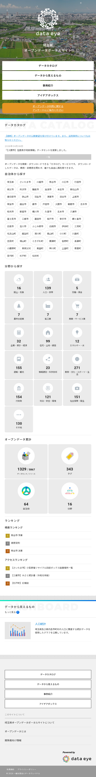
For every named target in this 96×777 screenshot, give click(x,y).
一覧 (48, 157)
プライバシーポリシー (27, 769)
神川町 (52, 248)
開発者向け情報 (13, 740)
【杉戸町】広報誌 (20, 583)
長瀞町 (77, 241)
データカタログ (48, 65)
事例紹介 (48, 85)
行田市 (77, 182)
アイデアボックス (48, 95)
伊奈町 (65, 226)
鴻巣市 (50, 196)
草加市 (10, 204)
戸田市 (46, 204)
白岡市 (52, 226)
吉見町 (10, 241)
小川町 (63, 233)
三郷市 (25, 218)
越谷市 (23, 204)
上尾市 (75, 196)
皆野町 (65, 241)
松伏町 (35, 255)
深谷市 (63, 196)
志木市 (83, 204)
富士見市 (11, 218)
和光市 (10, 211)
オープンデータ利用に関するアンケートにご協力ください (48, 108)
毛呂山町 (11, 233)
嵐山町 (50, 233)
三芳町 (77, 226)
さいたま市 (25, 182)
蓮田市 (37, 218)
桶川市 (35, 211)
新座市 (23, 211)
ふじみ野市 (37, 226)
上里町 (65, 248)
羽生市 (37, 196)
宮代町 (10, 255)
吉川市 (23, 226)
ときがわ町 (37, 241)
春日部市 (11, 196)
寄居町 (77, 248)
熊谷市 (52, 182)
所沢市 (23, 189)
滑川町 (37, 233)
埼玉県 (10, 182)
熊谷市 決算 (17, 550)
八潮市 (73, 211)
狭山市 (25, 196)
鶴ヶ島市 (76, 218)
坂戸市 (50, 218)
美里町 (40, 248)
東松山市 (74, 189)
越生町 (25, 233)
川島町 (75, 233)
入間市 (58, 204)
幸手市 (63, 218)
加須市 (48, 189)
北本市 (60, 211)
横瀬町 (52, 241)
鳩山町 (23, 241)
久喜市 (48, 211)
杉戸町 (23, 255)
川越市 (40, 182)
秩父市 (10, 189)
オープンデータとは (15, 731)
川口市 (65, 182)
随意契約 (15, 542)
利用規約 (10, 769)
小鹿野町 (11, 248)
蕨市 (34, 204)
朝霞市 (71, 204)
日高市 (10, 226)
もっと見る (10, 612)
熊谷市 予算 (17, 535)
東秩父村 (26, 248)
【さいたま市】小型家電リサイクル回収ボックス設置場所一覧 (42, 567)
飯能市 (35, 189)
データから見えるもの (48, 75)
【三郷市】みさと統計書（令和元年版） (31, 575)
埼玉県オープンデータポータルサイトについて (30, 722)
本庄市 (60, 189)
